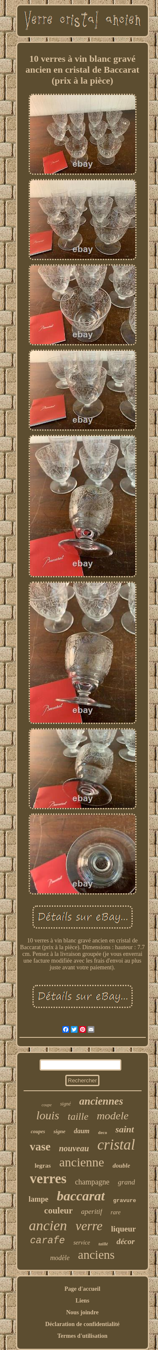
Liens (82, 1300)
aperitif (91, 1212)
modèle (60, 1257)
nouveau (74, 1148)
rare (116, 1212)
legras (43, 1165)
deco (102, 1132)
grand (126, 1182)
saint (124, 1129)
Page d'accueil (82, 1289)
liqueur (123, 1228)
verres (48, 1178)
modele (113, 1116)
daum (81, 1130)
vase (40, 1146)
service (81, 1242)
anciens (96, 1254)
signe (59, 1131)
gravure (125, 1200)
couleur (58, 1210)
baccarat (81, 1195)
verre (88, 1225)
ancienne (81, 1162)
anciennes (101, 1101)
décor (125, 1241)
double (121, 1165)
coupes (38, 1131)
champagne (92, 1182)
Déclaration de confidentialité (82, 1324)
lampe (38, 1199)
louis (47, 1115)
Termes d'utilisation (82, 1336)
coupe (47, 1105)
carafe (47, 1240)
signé (65, 1104)
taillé (103, 1243)
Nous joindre (82, 1312)
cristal (116, 1145)
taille (78, 1116)
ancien (48, 1225)
